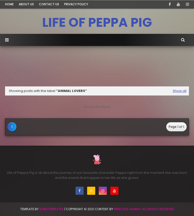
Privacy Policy (76, 4)
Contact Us (49, 4)
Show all (179, 90)
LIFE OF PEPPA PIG (97, 22)
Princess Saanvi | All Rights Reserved (144, 209)
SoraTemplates (51, 209)
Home (9, 4)
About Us (26, 4)
